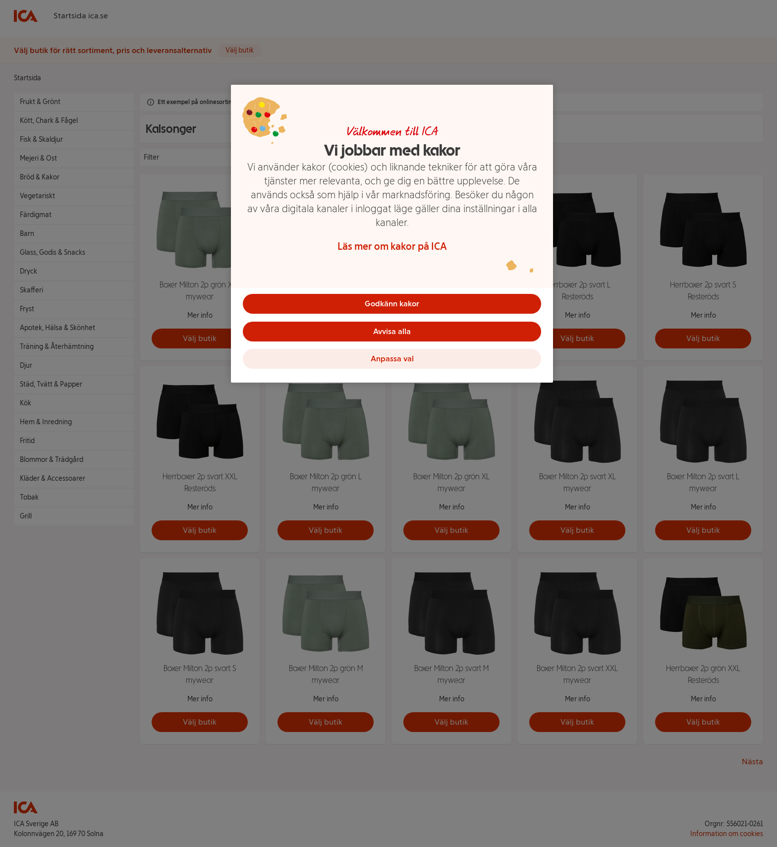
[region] (392, 234)
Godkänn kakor (392, 303)
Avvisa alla (392, 331)
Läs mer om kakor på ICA (392, 246)
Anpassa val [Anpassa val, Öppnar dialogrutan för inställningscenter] (392, 359)
